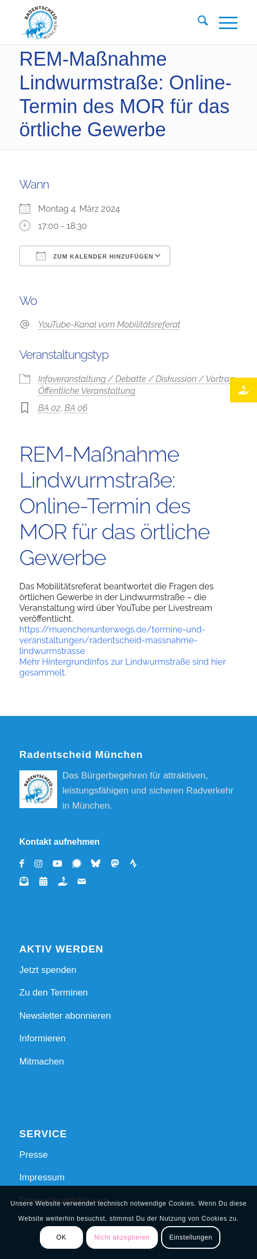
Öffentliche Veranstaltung (86, 391)
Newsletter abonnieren (65, 1016)
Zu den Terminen (53, 992)
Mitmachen (41, 1061)
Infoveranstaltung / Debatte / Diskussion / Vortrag (136, 379)
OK (61, 1237)
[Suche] (197, 22)
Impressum (42, 1177)
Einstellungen (190, 1237)
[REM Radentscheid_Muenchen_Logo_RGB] (106, 22)
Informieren (42, 1038)
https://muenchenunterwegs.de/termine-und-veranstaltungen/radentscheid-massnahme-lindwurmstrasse (112, 640)
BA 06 (76, 408)
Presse (33, 1155)
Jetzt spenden (48, 970)
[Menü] (223, 22)
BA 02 (49, 408)
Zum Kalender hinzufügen (95, 256)
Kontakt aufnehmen (59, 841)
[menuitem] (197, 22)
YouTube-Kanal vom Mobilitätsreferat (109, 324)
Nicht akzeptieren (122, 1237)
